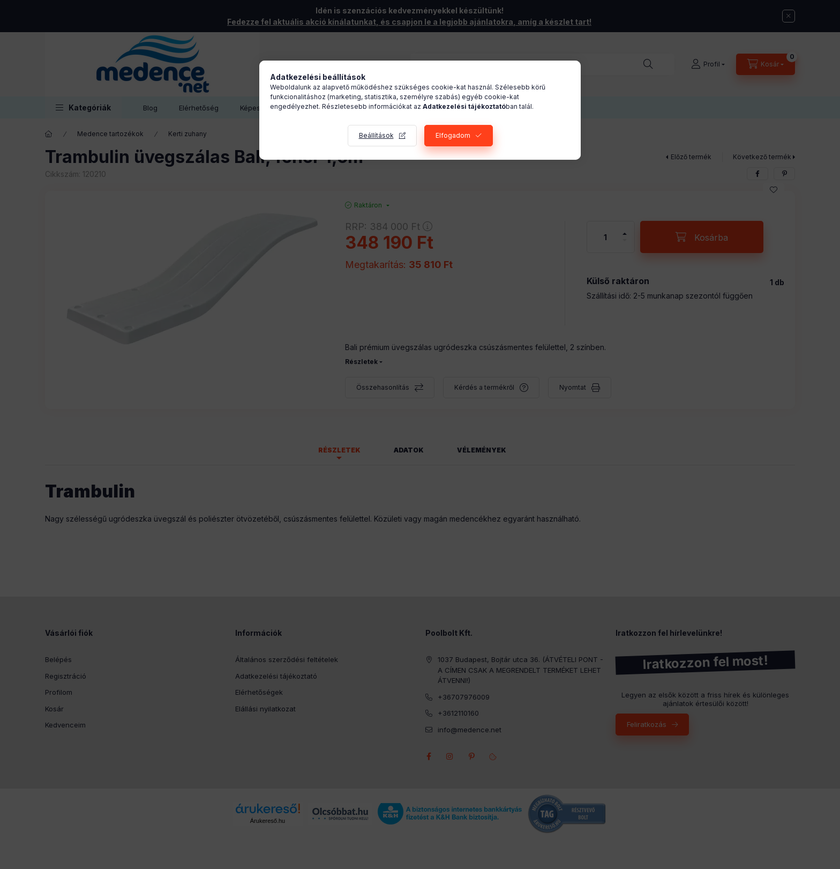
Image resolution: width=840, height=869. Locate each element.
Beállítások (376, 135)
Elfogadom (453, 135)
